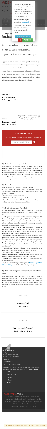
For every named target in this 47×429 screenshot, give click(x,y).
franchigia (8, 401)
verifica (8, 404)
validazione (24, 406)
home (7, 371)
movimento (31, 399)
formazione (16, 401)
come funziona (10, 374)
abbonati (8, 380)
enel (24, 399)
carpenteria (14, 406)
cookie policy (26, 22)
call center (32, 406)
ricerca (8, 383)
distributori (18, 399)
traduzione (9, 399)
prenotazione (38, 401)
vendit (30, 401)
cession (24, 401)
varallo (39, 399)
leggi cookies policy (23, 36)
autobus (10, 397)
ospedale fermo (36, 404)
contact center (24, 404)
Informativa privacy (18, 369)
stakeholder (35, 397)
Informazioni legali (7, 369)
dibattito (15, 404)
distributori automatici (22, 397)
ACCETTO (27, 40)
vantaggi (8, 377)
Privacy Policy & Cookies (31, 369)
